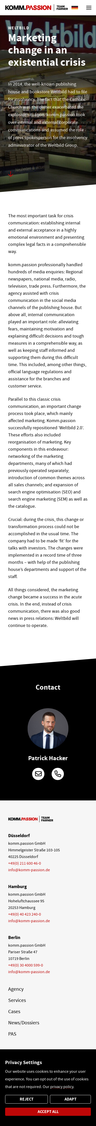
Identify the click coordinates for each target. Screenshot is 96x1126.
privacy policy (61, 1086)
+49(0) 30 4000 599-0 (25, 965)
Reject (27, 1099)
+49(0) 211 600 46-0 (24, 863)
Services (17, 1000)
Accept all (48, 1111)
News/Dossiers (23, 1023)
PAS (12, 1034)
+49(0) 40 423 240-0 (24, 914)
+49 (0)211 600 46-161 (58, 774)
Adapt (71, 1099)
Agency (16, 989)
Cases (14, 1011)
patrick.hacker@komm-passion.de (38, 774)
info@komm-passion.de (29, 870)
